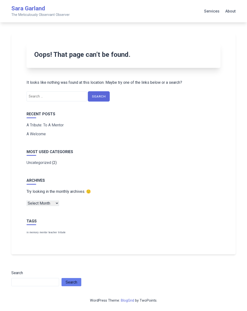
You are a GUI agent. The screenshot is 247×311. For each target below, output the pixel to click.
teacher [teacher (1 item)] (52, 232)
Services (212, 11)
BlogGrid (127, 300)
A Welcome (36, 134)
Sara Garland (28, 8)
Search (17, 273)
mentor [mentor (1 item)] (44, 232)
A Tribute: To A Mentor (45, 125)
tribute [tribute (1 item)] (62, 232)
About (230, 11)
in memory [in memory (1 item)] (33, 232)
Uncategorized (39, 162)
